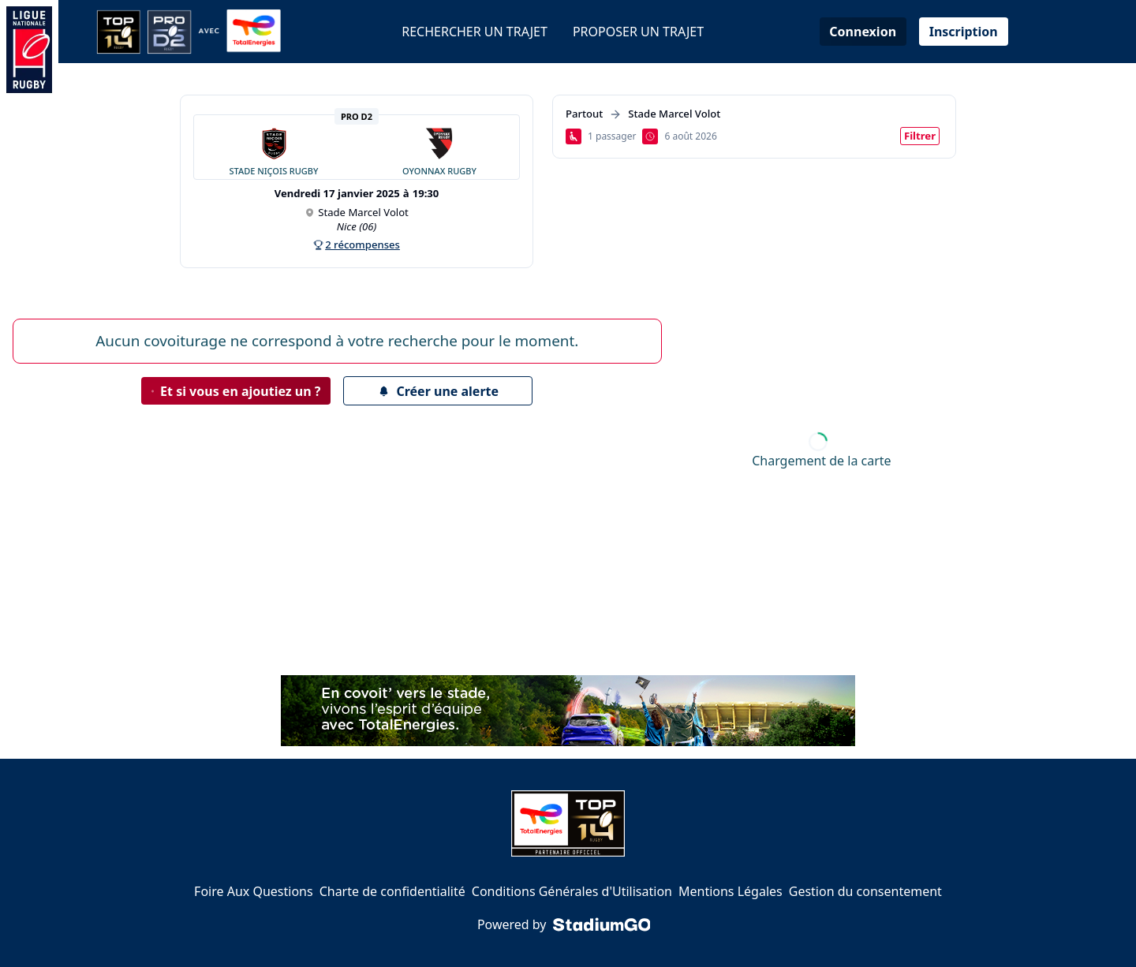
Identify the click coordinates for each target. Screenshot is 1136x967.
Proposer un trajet (638, 31)
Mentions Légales (730, 891)
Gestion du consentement (865, 891)
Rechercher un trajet (474, 31)
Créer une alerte (438, 391)
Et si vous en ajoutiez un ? (235, 391)
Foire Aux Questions (253, 891)
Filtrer (920, 136)
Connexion (862, 31)
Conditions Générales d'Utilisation (572, 891)
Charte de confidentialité (392, 891)
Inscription (963, 31)
